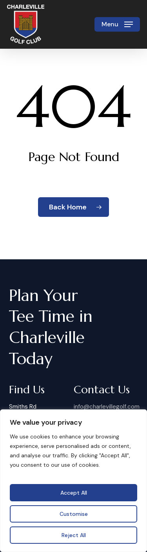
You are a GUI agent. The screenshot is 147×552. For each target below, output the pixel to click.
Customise (74, 513)
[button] (117, 24)
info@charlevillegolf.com (107, 407)
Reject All (74, 535)
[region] (73, 480)
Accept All (73, 492)
